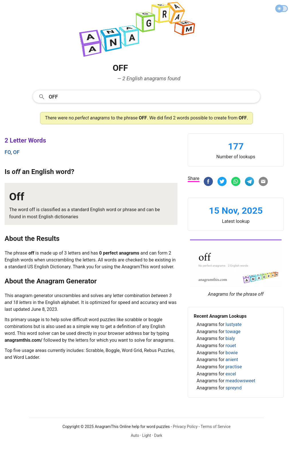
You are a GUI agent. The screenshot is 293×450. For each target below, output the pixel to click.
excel (230, 374)
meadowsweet (240, 380)
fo (8, 152)
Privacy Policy (185, 426)
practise (233, 366)
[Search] (152, 96)
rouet (230, 345)
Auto (135, 435)
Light (146, 435)
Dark (158, 435)
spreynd (233, 388)
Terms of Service (216, 426)
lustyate (233, 324)
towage (232, 331)
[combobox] (146, 96)
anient (231, 359)
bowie (231, 352)
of (16, 152)
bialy (230, 338)
